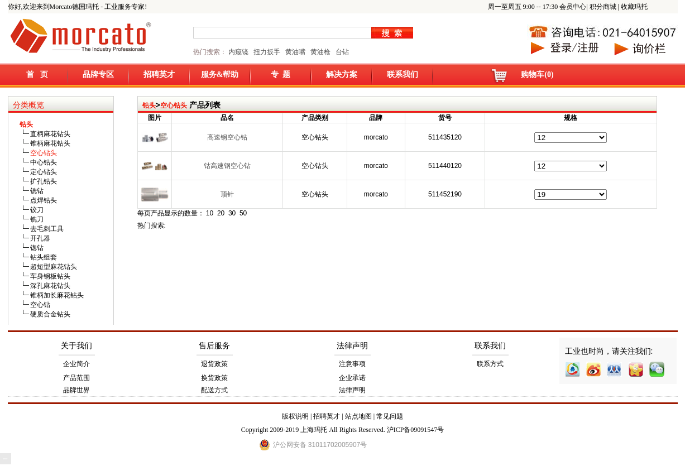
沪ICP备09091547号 (415, 430)
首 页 (37, 74)
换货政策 (214, 378)
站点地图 (358, 416)
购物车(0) (537, 74)
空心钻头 (173, 105)
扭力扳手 (266, 52)
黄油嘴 (295, 52)
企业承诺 (352, 378)
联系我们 (402, 74)
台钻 (341, 52)
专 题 (280, 74)
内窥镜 (238, 52)
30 (232, 213)
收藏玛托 (634, 7)
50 (243, 213)
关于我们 (76, 346)
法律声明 (352, 346)
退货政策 (214, 364)
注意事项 (352, 364)
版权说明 (295, 416)
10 (209, 213)
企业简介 (76, 364)
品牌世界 (76, 390)
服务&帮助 (220, 74)
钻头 (149, 105)
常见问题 (389, 416)
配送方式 (214, 390)
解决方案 (341, 74)
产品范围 (76, 378)
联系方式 (490, 364)
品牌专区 (98, 74)
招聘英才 (159, 74)
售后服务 (214, 346)
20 (220, 213)
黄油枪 (320, 52)
